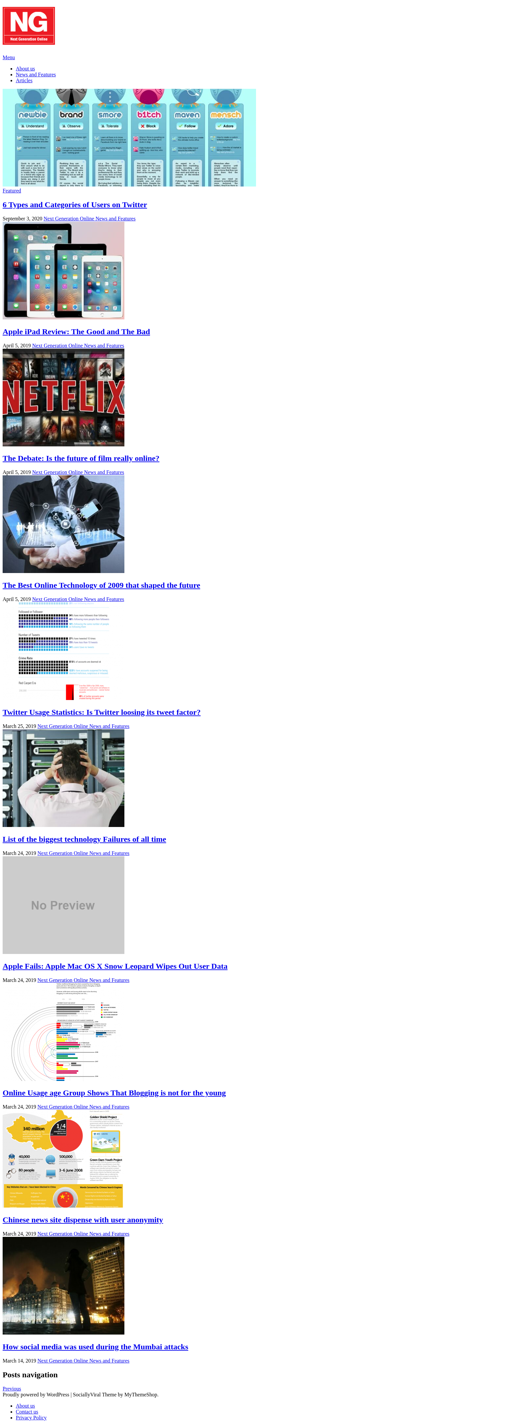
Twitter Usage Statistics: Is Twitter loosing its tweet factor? (102, 712)
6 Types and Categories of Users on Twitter (75, 204)
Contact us (27, 1411)
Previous (12, 1388)
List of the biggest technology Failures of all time (84, 839)
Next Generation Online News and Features (89, 218)
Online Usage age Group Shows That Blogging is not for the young (114, 1092)
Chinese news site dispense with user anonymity (83, 1219)
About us (25, 68)
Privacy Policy (31, 1417)
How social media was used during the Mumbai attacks (95, 1346)
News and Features (36, 74)
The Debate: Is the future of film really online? (81, 458)
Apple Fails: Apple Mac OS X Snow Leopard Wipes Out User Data (115, 966)
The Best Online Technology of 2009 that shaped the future (101, 585)
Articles (24, 80)
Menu (9, 57)
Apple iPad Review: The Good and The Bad (76, 331)
